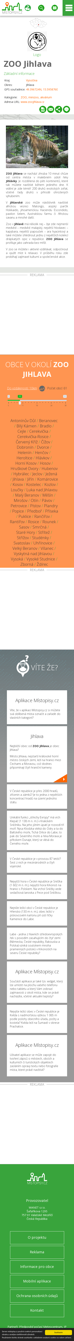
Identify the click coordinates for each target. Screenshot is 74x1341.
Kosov (18, 484)
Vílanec (47, 548)
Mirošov (20, 500)
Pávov (47, 500)
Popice (18, 511)
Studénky (40, 537)
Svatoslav (22, 543)
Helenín (25, 452)
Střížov (23, 537)
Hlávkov (42, 458)
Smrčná (40, 527)
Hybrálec (21, 473)
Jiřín (30, 479)
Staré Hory (25, 532)
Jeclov (37, 473)
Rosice (33, 521)
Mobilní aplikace (37, 1281)
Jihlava (18, 479)
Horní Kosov (26, 463)
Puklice (25, 516)
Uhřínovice (42, 543)
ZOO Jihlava (28, 63)
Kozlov (50, 484)
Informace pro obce (37, 1266)
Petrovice (19, 505)
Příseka (51, 511)
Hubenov (50, 468)
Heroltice (24, 458)
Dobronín (25, 447)
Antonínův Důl (23, 420)
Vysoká (17, 559)
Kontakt (37, 1310)
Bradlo (46, 426)
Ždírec (42, 564)
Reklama (37, 1252)
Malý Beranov (27, 495)
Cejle (22, 431)
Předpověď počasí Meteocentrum (40, 1327)
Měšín (47, 495)
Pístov (35, 505)
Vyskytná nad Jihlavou (33, 553)
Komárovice (47, 479)
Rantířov (17, 521)
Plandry (51, 505)
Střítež (44, 532)
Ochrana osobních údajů (37, 1295)
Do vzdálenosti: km (22, 388)
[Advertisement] (37, 316)
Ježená (51, 473)
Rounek (49, 521)
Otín (34, 500)
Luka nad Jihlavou (41, 489)
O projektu (37, 1237)
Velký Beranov (24, 548)
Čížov (45, 442)
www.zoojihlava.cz (32, 102)
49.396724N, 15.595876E (42, 89)
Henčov (41, 452)
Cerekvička (38, 431)
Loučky (17, 489)
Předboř (34, 511)
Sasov (24, 527)
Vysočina (31, 80)
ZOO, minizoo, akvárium (36, 97)
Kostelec (33, 484)
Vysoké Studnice (40, 559)
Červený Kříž (27, 442)
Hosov (45, 463)
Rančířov (42, 516)
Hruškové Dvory (24, 468)
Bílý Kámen (27, 426)
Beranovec (48, 420)
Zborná (26, 564)
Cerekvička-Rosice (33, 436)
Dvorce (43, 447)
